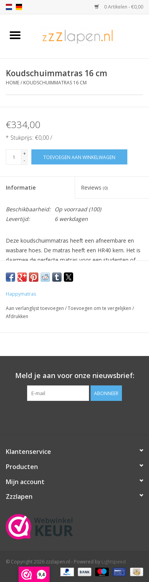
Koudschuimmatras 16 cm (55, 82)
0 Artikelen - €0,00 (118, 6)
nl (9, 7)
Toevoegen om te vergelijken (100, 308)
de (19, 7)
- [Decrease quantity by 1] (24, 160)
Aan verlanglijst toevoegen (35, 308)
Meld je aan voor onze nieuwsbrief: (74, 375)
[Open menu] (15, 35)
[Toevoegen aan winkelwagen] (79, 156)
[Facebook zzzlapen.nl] (75, 417)
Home (12, 82)
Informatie (21, 187)
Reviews (94, 187)
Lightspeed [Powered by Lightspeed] (113, 561)
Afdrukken (17, 316)
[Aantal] (13, 157)
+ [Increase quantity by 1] (24, 153)
